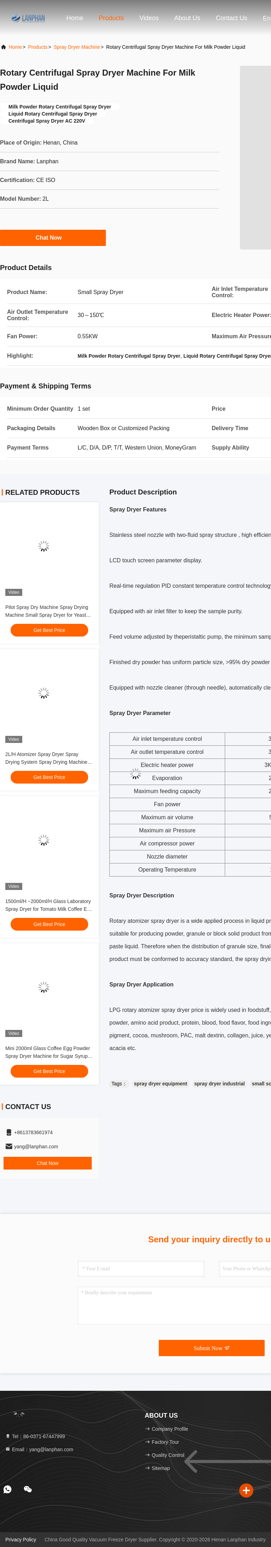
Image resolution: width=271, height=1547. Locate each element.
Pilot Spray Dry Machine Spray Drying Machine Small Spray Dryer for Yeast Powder (46, 615)
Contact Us (231, 18)
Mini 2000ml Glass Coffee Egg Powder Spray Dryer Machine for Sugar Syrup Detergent (47, 1056)
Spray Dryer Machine (77, 47)
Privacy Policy (20, 1539)
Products (111, 18)
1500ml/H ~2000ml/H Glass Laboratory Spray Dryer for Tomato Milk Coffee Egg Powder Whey (48, 909)
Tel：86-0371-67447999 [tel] (35, 1436)
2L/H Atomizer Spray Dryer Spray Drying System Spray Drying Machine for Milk (46, 762)
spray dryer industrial (219, 1083)
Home (74, 18)
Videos (149, 18)
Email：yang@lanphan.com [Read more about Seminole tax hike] (39, 1449)
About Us (187, 18)
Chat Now (53, 237)
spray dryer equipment (160, 1083)
